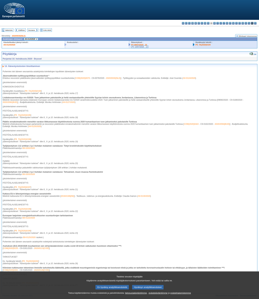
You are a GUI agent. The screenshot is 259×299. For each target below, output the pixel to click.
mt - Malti (230, 23)
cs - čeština (189, 23)
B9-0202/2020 (28, 148)
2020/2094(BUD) (222, 124)
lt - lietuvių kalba (224, 23)
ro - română (242, 23)
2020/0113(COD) (41, 248)
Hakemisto (9, 30)
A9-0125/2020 (34, 126)
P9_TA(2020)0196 (22, 139)
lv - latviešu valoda (221, 23)
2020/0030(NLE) (19, 36)
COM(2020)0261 (10, 270)
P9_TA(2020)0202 (30, 261)
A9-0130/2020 (144, 196)
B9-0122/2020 (28, 218)
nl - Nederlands (233, 23)
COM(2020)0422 (191, 124)
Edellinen (21, 30)
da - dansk (192, 23)
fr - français (208, 23)
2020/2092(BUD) (10, 102)
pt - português (239, 23)
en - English (205, 23)
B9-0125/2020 (29, 237)
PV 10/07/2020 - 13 (140, 47)
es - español (186, 23)
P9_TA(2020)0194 (202, 45)
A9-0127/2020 (68, 102)
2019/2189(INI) (67, 196)
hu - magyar (227, 23)
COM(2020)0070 (82, 78)
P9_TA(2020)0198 (22, 209)
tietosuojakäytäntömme (136, 296)
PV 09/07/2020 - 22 (139, 45)
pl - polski (236, 23)
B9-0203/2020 (28, 174)
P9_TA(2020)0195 (22, 115)
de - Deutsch (195, 23)
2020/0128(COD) (41, 270)
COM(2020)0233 (10, 248)
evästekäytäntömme (158, 296)
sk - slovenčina (246, 23)
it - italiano (217, 23)
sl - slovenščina (249, 23)
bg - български (183, 23)
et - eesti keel (199, 23)
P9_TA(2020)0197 (22, 187)
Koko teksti (47, 30)
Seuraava (31, 30)
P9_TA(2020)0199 (22, 231)
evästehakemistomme (180, 296)
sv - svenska (255, 23)
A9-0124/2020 (9, 45)
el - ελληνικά (202, 23)
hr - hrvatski (214, 23)
